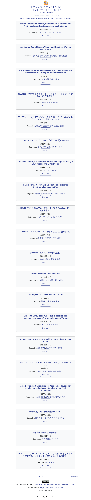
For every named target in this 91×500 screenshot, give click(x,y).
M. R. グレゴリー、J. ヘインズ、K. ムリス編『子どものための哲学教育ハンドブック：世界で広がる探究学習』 (45, 455)
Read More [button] (45, 36)
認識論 (64, 56)
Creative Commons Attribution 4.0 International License (55, 484)
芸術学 (46, 56)
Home (22, 18)
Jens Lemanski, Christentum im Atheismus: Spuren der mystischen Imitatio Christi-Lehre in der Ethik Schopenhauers (45, 388)
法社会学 (54, 217)
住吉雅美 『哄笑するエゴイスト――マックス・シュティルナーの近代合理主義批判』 (45, 95)
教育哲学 (41, 238)
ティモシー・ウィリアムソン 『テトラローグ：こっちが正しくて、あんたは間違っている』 (45, 118)
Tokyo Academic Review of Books (52, 487)
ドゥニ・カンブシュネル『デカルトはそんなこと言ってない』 (45, 363)
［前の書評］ (74, 476)
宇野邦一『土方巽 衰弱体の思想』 (45, 253)
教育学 (47, 462)
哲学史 (57, 194)
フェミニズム (43, 32)
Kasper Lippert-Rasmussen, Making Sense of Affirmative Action (45, 340)
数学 (42, 418)
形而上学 (38, 126)
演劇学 (42, 259)
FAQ (52, 18)
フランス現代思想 (44, 147)
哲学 (50, 32)
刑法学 (43, 79)
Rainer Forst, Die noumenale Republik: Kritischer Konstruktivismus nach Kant (45, 186)
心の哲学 (48, 371)
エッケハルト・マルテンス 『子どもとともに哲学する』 (45, 232)
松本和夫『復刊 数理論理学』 (45, 432)
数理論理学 (49, 418)
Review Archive (43, 18)
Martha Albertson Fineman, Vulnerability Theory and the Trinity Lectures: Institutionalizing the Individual (45, 25)
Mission (34, 18)
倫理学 (55, 103)
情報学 (37, 418)
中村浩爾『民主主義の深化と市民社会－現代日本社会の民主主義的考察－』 (45, 209)
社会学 (39, 217)
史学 (47, 301)
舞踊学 (57, 259)
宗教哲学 (58, 397)
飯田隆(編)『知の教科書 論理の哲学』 (45, 411)
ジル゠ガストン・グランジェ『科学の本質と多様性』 (45, 140)
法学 (54, 32)
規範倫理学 (38, 194)
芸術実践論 (53, 56)
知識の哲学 (49, 280)
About (28, 18)
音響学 (40, 56)
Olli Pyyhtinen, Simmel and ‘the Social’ (45, 295)
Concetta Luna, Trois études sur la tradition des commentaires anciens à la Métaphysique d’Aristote (45, 317)
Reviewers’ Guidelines (63, 18)
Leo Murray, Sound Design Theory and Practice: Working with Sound (45, 48)
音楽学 (34, 56)
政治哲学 (46, 194)
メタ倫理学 (41, 280)
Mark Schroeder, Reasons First (45, 274)
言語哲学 (46, 126)
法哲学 (59, 32)
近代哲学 (45, 103)
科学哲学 (54, 147)
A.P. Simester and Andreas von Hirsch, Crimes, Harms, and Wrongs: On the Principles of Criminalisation (45, 71)
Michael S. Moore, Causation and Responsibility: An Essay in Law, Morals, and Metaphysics (45, 162)
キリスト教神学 (39, 397)
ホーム (40, 476)
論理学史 (61, 418)
